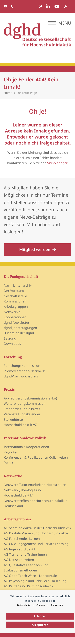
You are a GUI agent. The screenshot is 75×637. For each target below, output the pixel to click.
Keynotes (11, 452)
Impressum (57, 605)
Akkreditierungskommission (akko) (30, 398)
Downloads (12, 343)
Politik (8, 462)
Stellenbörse (13, 419)
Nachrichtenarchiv (18, 285)
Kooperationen (15, 317)
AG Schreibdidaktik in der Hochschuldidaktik (37, 528)
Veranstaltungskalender (22, 414)
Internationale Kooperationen (26, 447)
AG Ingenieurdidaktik (20, 549)
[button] (59, 22)
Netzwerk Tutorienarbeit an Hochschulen (35, 484)
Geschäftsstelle (15, 296)
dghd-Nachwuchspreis (21, 376)
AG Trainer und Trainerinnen (25, 554)
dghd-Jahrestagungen (20, 328)
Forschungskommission (22, 365)
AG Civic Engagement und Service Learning (36, 544)
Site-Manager (57, 163)
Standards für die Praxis (22, 409)
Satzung (10, 338)
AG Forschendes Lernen (22, 538)
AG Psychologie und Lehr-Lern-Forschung (35, 581)
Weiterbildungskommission (25, 403)
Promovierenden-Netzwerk (24, 371)
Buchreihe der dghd (19, 333)
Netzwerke (12, 312)
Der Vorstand (14, 290)
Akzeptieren (40, 625)
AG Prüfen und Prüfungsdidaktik (28, 586)
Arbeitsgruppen (16, 306)
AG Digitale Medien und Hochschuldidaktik (36, 533)
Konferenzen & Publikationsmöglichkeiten (36, 457)
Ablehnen (40, 616)
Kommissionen (15, 301)
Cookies (40, 605)
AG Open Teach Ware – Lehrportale (30, 575)
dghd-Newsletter (16, 322)
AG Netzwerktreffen (19, 559)
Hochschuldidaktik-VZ (20, 425)
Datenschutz (23, 605)
